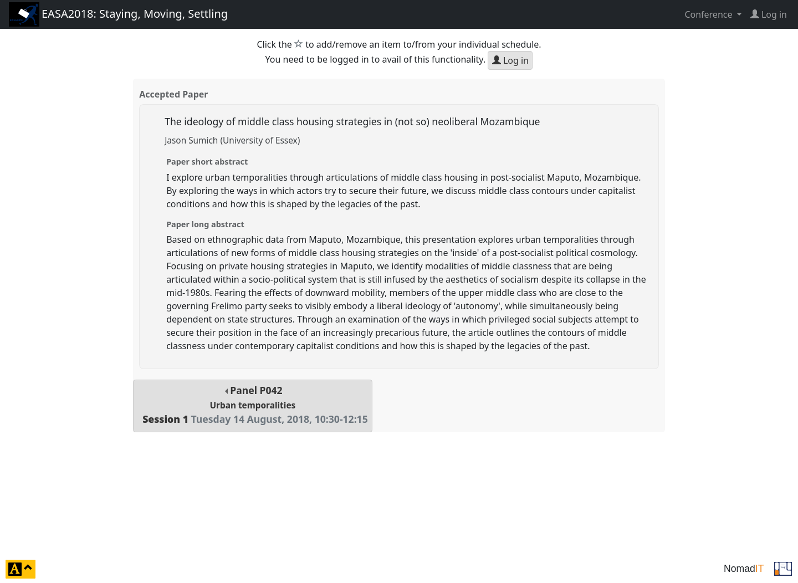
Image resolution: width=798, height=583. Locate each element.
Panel (252, 404)
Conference (709, 14)
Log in (510, 60)
